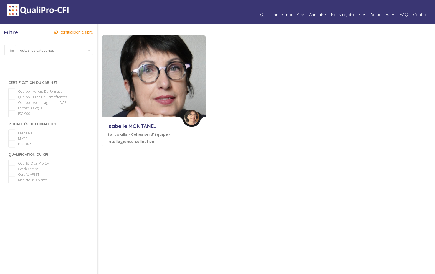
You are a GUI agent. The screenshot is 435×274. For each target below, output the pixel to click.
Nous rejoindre (345, 14)
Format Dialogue (27, 102)
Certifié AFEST (25, 169)
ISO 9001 (22, 108)
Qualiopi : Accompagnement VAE (39, 97)
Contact (420, 14)
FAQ (404, 14)
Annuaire (317, 14)
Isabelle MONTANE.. (131, 126)
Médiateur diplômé (29, 174)
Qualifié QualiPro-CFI (30, 157)
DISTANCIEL (24, 138)
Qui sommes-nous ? (279, 14)
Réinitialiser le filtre (73, 32)
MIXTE (19, 133)
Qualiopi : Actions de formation (38, 86)
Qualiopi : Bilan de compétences (39, 91)
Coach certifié (25, 163)
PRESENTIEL (24, 127)
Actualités (379, 14)
